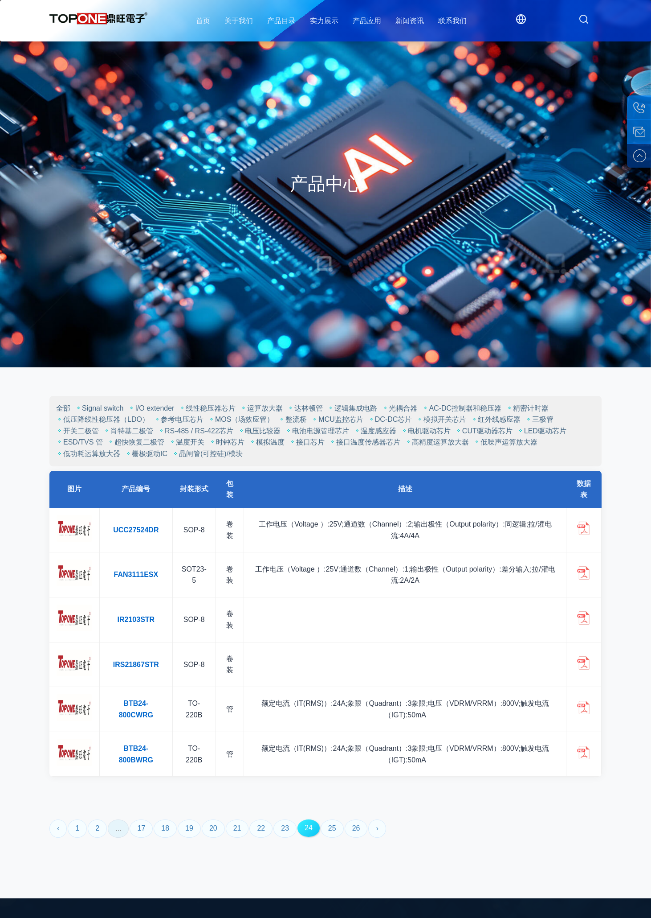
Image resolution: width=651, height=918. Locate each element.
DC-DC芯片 (390, 419)
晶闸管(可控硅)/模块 (207, 453)
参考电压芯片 (178, 419)
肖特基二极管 (128, 431)
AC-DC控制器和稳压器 (461, 408)
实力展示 (324, 21)
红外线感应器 (496, 419)
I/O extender (151, 408)
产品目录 (281, 21)
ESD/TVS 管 (79, 442)
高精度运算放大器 (437, 442)
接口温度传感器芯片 (364, 442)
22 (261, 828)
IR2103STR (136, 619)
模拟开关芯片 (441, 419)
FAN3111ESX (136, 574)
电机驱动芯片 (426, 431)
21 (237, 828)
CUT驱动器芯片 (484, 431)
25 (332, 828)
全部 (63, 408)
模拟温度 (267, 442)
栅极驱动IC (146, 453)
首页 (203, 21)
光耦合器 (399, 408)
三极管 (539, 419)
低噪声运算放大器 (505, 442)
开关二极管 (77, 431)
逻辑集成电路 (352, 408)
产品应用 (367, 21)
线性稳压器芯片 (207, 408)
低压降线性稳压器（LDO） (102, 419)
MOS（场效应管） (241, 419)
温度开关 (186, 442)
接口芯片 (307, 442)
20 (213, 828)
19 (189, 828)
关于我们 (238, 21)
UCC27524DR (136, 530)
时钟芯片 (226, 442)
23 (285, 828)
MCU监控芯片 (337, 419)
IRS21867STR (136, 664)
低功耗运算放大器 (88, 453)
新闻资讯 (409, 21)
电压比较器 (259, 431)
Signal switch (99, 408)
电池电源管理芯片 (317, 431)
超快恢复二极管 (135, 442)
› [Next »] (377, 828)
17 (141, 828)
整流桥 (292, 419)
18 (165, 828)
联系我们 (452, 21)
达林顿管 (305, 408)
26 (356, 828)
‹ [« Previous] (58, 828)
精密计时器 (527, 408)
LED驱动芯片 (541, 431)
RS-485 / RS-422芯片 (195, 431)
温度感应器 (375, 431)
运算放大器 (261, 408)
